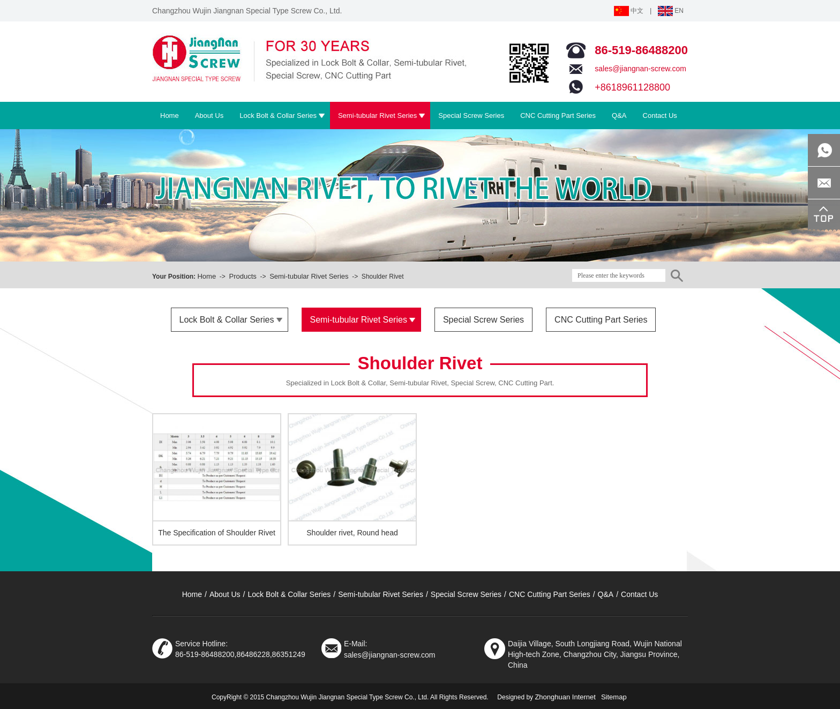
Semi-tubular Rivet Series (308, 276)
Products (242, 276)
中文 (628, 10)
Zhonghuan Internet (565, 697)
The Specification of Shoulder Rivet (216, 532)
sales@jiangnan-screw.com (640, 68)
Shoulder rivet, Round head (352, 532)
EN (671, 10)
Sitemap (614, 697)
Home (206, 276)
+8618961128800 (632, 87)
